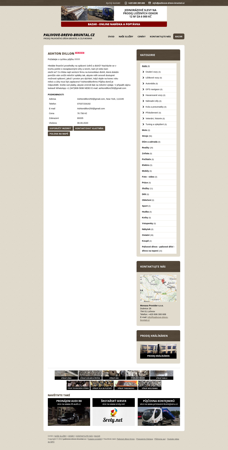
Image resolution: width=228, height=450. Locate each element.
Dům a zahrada (151, 141)
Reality (147, 147)
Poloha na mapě (59, 133)
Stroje (147, 136)
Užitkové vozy (154, 77)
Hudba (147, 211)
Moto (146, 130)
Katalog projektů (95, 439)
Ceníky (142, 36)
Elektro (147, 165)
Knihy (146, 217)
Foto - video (149, 176)
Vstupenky (149, 223)
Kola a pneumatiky (156, 107)
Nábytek (147, 229)
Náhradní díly (154, 101)
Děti (145, 194)
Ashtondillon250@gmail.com (91, 108)
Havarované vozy (155, 95)
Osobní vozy (153, 72)
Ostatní (147, 235)
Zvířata (147, 153)
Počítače (148, 159)
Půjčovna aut (160, 439)
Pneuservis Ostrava (144, 439)
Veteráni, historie (155, 118)
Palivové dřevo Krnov (126, 439)
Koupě (147, 241)
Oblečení (148, 200)
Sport (146, 206)
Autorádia (152, 83)
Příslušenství (153, 112)
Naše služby (126, 36)
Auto (146, 66)
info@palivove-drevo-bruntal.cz (169, 2)
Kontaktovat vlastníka (89, 128)
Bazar (178, 36)
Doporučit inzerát (60, 128)
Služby (147, 188)
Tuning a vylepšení (156, 124)
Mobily (147, 171)
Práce (146, 182)
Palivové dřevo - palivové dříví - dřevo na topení (158, 248)
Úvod (111, 36)
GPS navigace (154, 89)
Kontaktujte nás (160, 36)
